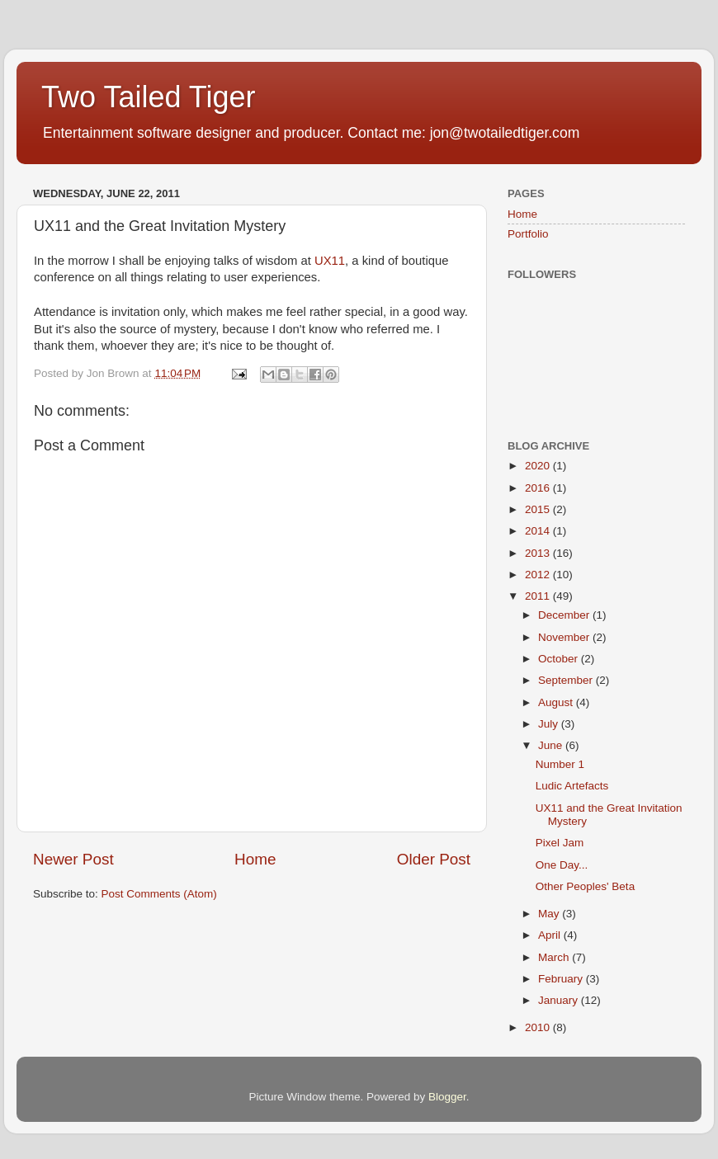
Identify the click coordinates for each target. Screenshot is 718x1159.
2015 (539, 509)
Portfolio (528, 234)
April (551, 935)
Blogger (447, 1097)
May (550, 913)
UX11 (329, 260)
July (549, 724)
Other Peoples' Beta (585, 886)
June (551, 745)
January (559, 1000)
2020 (539, 465)
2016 (539, 488)
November (565, 637)
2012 (539, 574)
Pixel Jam (560, 842)
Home (255, 859)
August (557, 702)
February (562, 979)
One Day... (562, 865)
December (565, 615)
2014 (539, 531)
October (559, 659)
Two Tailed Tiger (148, 97)
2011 (539, 596)
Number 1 (560, 764)
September (567, 680)
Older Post (433, 859)
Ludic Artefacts (572, 786)
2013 (539, 553)
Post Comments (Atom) (159, 894)
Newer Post (73, 859)
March (555, 957)
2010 (539, 1027)
